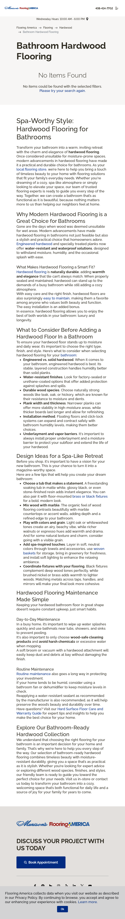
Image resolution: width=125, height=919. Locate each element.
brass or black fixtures (90, 496)
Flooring (48, 27)
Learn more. (88, 902)
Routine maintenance (33, 674)
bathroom (68, 355)
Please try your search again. (62, 91)
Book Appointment (41, 862)
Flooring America (26, 27)
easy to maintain (56, 298)
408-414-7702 (104, 8)
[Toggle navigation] (117, 8)
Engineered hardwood (34, 244)
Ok (62, 909)
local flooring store (31, 169)
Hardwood (65, 27)
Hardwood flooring (31, 272)
